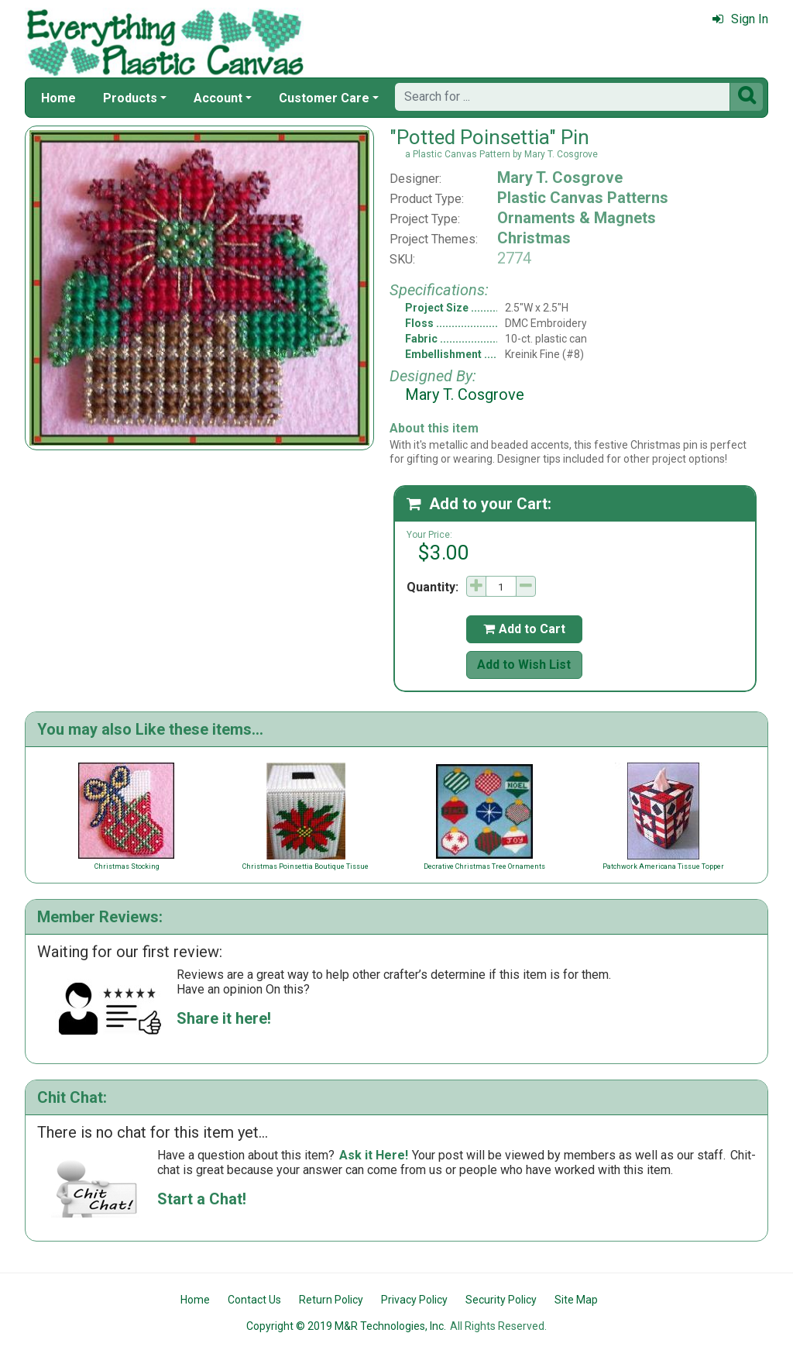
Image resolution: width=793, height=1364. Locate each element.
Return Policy (331, 1299)
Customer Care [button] (324, 98)
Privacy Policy (414, 1299)
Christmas (534, 238)
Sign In (740, 19)
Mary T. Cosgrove (560, 177)
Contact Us (254, 1299)
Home (58, 98)
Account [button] (218, 98)
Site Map (576, 1299)
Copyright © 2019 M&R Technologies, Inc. (346, 1326)
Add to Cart (524, 629)
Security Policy (501, 1299)
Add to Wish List (524, 664)
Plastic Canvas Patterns (582, 197)
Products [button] (130, 98)
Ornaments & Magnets (576, 217)
